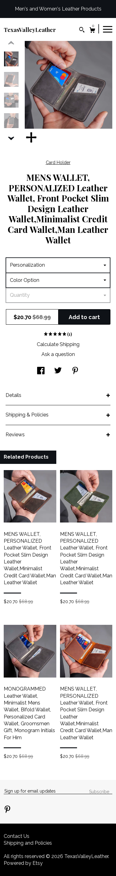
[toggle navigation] (107, 28)
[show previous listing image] (11, 43)
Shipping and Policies (28, 843)
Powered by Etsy (23, 863)
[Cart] (92, 31)
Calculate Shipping (58, 344)
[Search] (81, 30)
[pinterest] (7, 810)
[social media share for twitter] (58, 371)
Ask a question (58, 354)
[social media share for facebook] (41, 371)
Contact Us (16, 836)
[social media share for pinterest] (75, 371)
